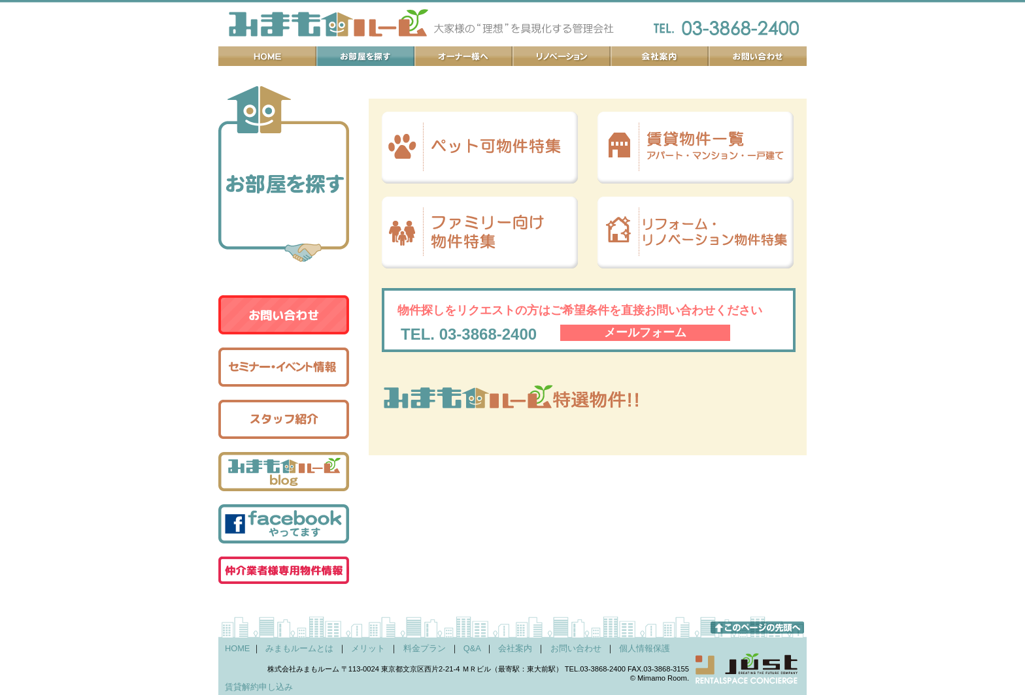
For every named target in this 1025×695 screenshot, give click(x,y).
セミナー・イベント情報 (283, 367)
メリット (368, 648)
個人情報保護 (644, 648)
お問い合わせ (758, 56)
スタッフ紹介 (283, 419)
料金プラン (424, 648)
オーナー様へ (463, 56)
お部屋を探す (365, 56)
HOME (237, 648)
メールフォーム (645, 332)
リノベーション (561, 56)
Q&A (471, 648)
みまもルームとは (299, 648)
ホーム (267, 56)
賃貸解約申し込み (259, 687)
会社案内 (660, 56)
